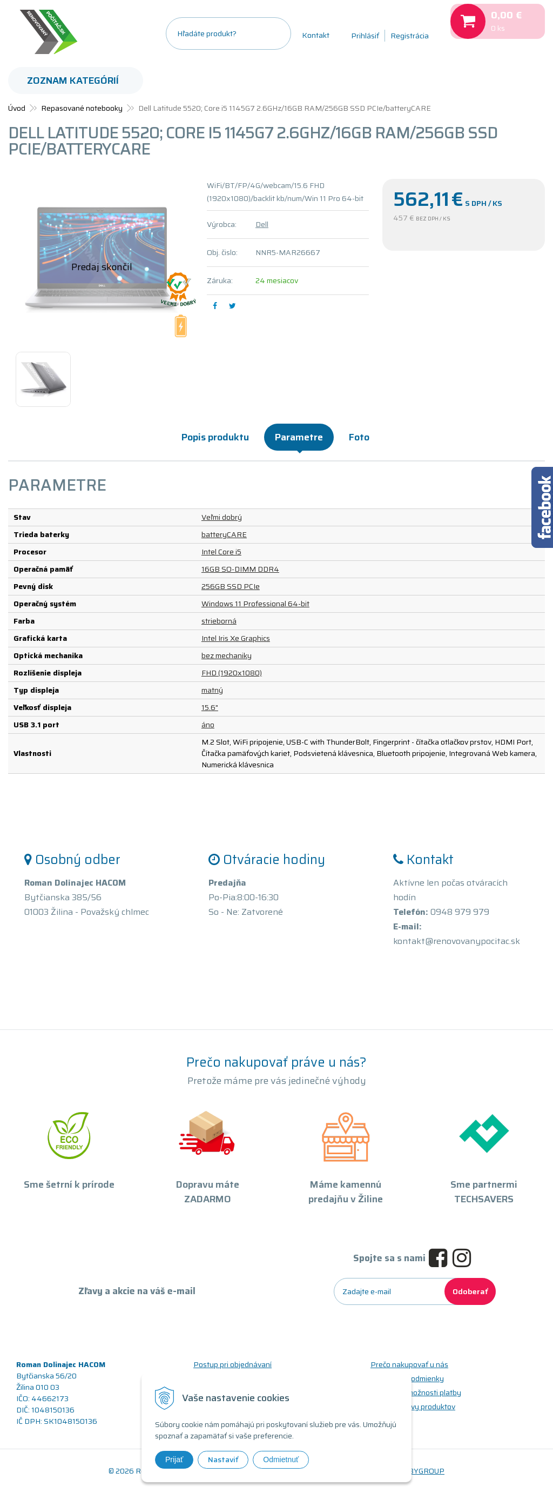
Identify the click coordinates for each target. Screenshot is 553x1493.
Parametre (299, 437)
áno (207, 725)
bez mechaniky (226, 655)
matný (212, 690)
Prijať (174, 1459)
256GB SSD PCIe (230, 586)
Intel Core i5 (221, 552)
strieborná (219, 621)
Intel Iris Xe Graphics (235, 638)
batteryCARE (224, 534)
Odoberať (470, 1291)
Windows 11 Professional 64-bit (255, 604)
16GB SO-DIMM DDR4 (240, 569)
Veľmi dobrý (221, 517)
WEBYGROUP (420, 1471)
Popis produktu (215, 437)
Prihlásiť (365, 36)
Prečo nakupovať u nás (409, 1364)
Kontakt (315, 35)
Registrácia (409, 36)
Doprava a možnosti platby (415, 1392)
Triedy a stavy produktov (412, 1406)
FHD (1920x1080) (231, 673)
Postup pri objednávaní (232, 1364)
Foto (359, 437)
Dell (261, 224)
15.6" (209, 707)
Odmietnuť (281, 1459)
